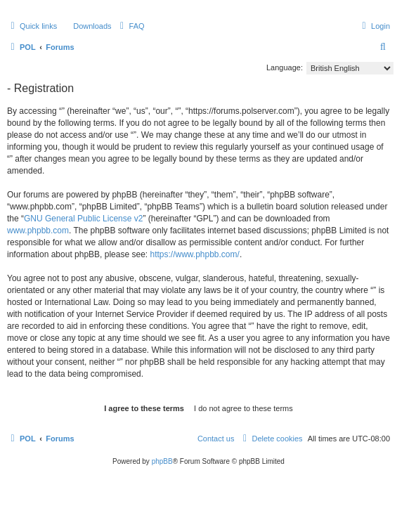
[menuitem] (85, 26)
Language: (284, 67)
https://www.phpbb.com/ (194, 254)
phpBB (162, 461)
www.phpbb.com (38, 230)
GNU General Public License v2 (83, 218)
